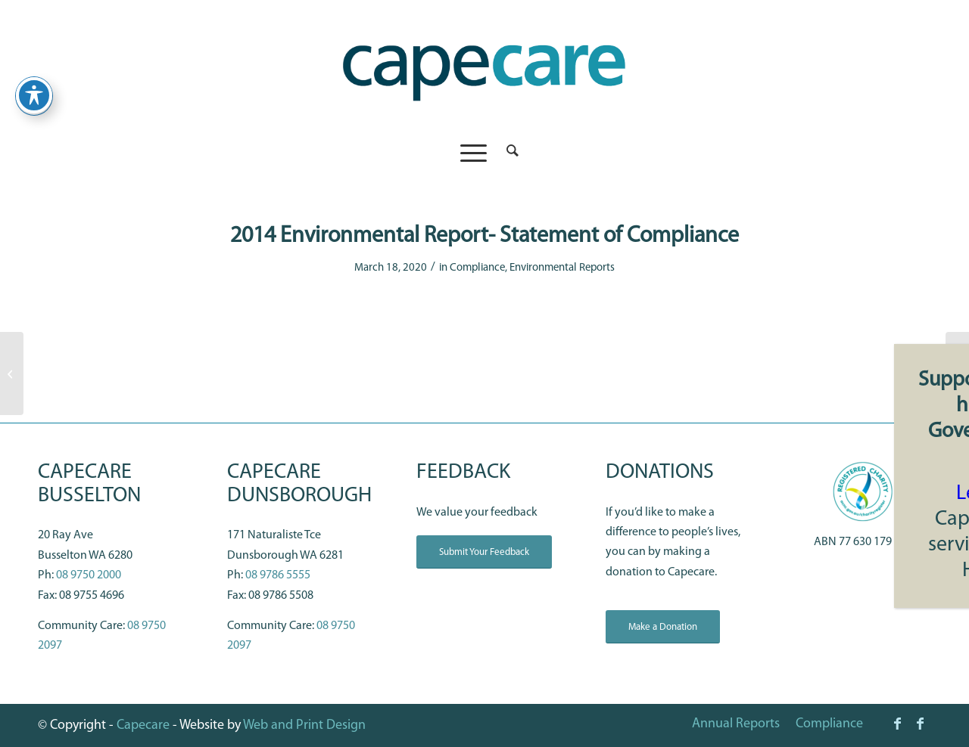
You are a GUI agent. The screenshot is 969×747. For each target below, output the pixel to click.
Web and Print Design (304, 725)
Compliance (477, 268)
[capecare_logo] (484, 67)
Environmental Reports (562, 268)
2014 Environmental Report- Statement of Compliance (484, 236)
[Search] (508, 153)
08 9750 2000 (88, 575)
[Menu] (473, 153)
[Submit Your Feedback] (484, 552)
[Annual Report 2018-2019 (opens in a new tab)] (11, 373)
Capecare (143, 725)
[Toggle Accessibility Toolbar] (34, 76)
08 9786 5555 (277, 575)
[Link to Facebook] (897, 723)
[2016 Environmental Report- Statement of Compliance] (957, 373)
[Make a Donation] (663, 627)
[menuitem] (508, 153)
